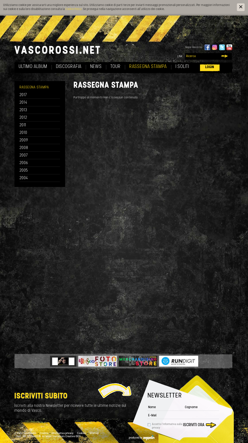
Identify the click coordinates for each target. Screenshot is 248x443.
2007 (24, 155)
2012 (23, 118)
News (96, 66)
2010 (23, 133)
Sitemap (94, 433)
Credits (44, 433)
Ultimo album (33, 66)
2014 (23, 103)
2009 (24, 140)
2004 (24, 178)
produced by (141, 438)
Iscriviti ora (193, 425)
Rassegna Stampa (148, 66)
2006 (24, 163)
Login (209, 67)
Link (180, 56)
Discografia (69, 66)
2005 (24, 171)
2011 (23, 125)
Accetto (167, 426)
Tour (115, 66)
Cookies (81, 433)
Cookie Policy (74, 9)
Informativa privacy (63, 433)
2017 (23, 95)
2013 (23, 110)
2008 (24, 148)
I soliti (182, 66)
